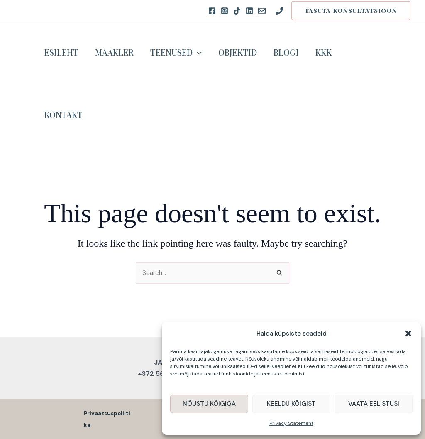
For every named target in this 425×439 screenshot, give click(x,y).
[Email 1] (262, 11)
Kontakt (63, 114)
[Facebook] (212, 11)
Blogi (286, 52)
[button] (408, 333)
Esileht (61, 52)
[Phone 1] (279, 11)
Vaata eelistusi (373, 404)
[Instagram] (224, 11)
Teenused (176, 52)
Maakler (114, 52)
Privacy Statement (291, 423)
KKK (323, 52)
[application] (197, 52)
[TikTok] (237, 11)
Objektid (237, 52)
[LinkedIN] (249, 11)
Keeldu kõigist (291, 404)
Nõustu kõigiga (209, 404)
